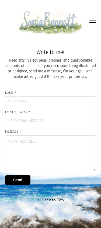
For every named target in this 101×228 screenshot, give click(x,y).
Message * (13, 131)
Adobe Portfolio (60, 219)
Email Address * (17, 112)
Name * (10, 93)
